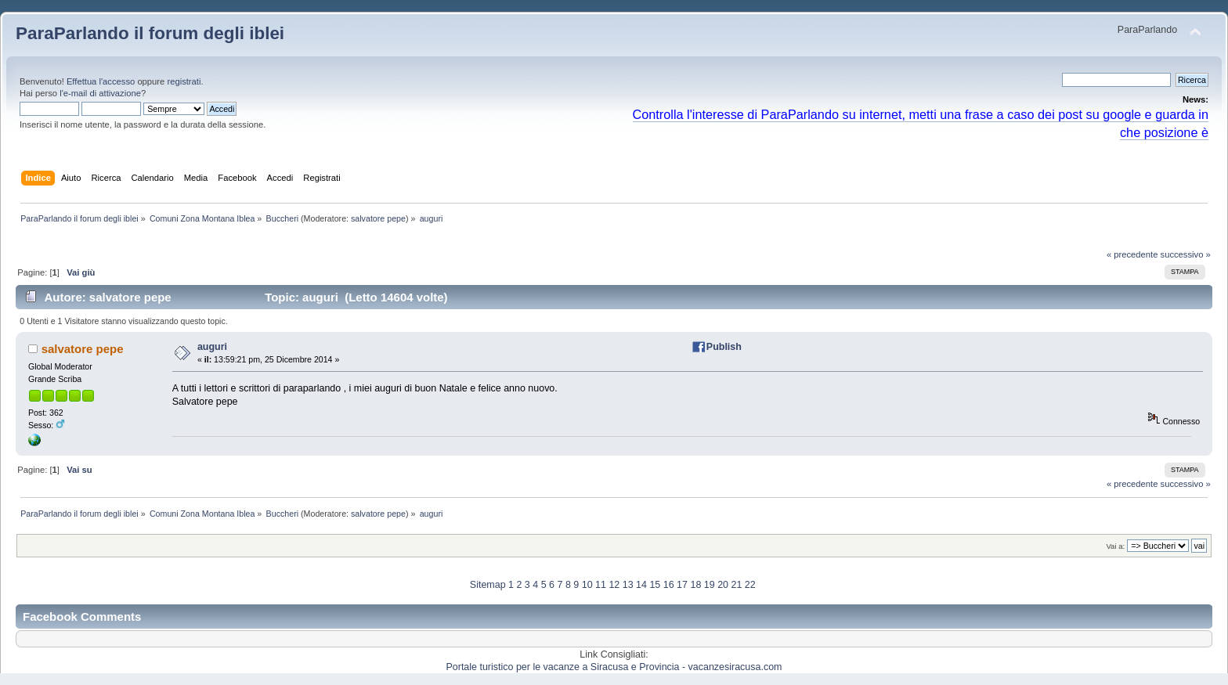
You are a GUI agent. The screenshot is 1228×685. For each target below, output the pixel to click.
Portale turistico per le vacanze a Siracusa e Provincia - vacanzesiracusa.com (614, 667)
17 (682, 584)
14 (641, 584)
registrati (183, 81)
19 (709, 584)
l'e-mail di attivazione (100, 93)
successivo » (1186, 254)
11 (600, 584)
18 (695, 584)
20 (722, 584)
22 (750, 584)
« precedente (1132, 254)
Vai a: (1115, 546)
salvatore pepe (378, 218)
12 (614, 584)
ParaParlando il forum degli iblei (150, 33)
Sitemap (488, 584)
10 (587, 584)
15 (654, 584)
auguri (212, 346)
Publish (724, 346)
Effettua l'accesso (101, 81)
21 (736, 584)
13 (628, 584)
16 (668, 584)
